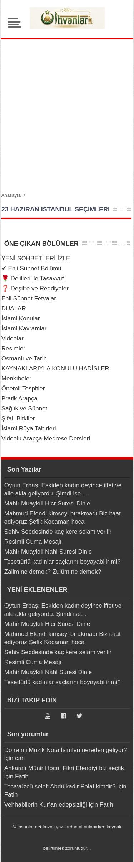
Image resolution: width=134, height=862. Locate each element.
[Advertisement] (67, 115)
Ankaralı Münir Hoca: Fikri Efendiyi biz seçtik (64, 768)
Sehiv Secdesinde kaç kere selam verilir (57, 531)
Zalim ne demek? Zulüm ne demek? (52, 571)
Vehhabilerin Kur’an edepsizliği (45, 804)
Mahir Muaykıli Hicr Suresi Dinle (47, 503)
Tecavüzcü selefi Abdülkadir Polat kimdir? (60, 786)
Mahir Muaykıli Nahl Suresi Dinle (48, 551)
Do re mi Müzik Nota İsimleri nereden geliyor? (65, 750)
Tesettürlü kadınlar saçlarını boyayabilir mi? (62, 561)
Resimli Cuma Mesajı (33, 541)
